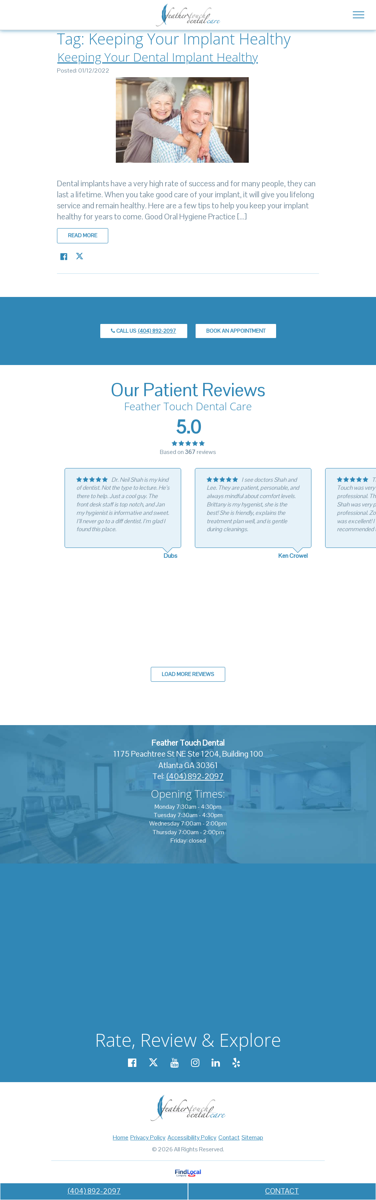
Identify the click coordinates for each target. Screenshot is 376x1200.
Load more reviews (188, 674)
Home (120, 1137)
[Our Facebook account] (132, 1062)
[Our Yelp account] (236, 1062)
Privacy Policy (148, 1137)
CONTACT (282, 1191)
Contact (229, 1137)
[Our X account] (153, 1062)
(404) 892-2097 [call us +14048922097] (94, 1191)
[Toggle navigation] (358, 14)
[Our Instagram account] (195, 1062)
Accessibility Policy (191, 1137)
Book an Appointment (235, 330)
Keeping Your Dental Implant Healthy (157, 57)
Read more (82, 235)
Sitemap (252, 1137)
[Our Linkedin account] (215, 1062)
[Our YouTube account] (174, 1062)
